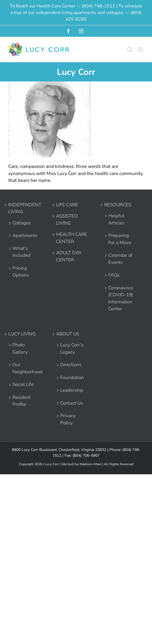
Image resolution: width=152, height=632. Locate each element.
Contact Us (71, 403)
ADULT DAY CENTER (68, 256)
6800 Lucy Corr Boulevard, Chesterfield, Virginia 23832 (59, 449)
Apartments (24, 235)
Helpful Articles (116, 219)
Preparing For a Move (119, 239)
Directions (70, 365)
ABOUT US (67, 334)
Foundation (72, 377)
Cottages (21, 223)
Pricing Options (20, 271)
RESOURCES (117, 205)
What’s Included (21, 252)
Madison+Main (90, 464)
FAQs (114, 275)
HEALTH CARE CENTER (71, 238)
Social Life (23, 384)
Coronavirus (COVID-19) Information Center (120, 298)
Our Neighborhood (25, 368)
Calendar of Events (120, 259)
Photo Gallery (20, 348)
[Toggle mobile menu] (141, 49)
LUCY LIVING (22, 334)
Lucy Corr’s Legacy (71, 348)
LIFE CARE (67, 205)
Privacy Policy (68, 419)
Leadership (71, 390)
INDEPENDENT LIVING (24, 208)
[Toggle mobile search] (129, 49)
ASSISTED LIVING (67, 219)
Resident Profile (21, 401)
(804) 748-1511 (98, 6)
